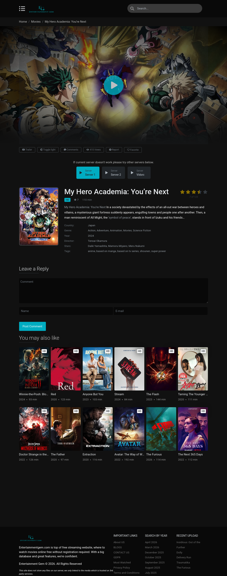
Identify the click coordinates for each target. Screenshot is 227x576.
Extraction (89, 454)
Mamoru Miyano (117, 245)
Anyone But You (93, 394)
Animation (116, 230)
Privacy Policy (122, 567)
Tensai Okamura (97, 240)
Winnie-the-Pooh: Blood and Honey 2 (34, 394)
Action (92, 230)
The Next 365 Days (190, 454)
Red (53, 394)
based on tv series (128, 251)
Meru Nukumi (137, 245)
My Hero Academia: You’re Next (85, 207)
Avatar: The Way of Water (129, 454)
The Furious (154, 454)
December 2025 (154, 552)
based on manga (106, 251)
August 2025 (152, 567)
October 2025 (153, 557)
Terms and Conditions (127, 572)
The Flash (152, 394)
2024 (91, 235)
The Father (58, 454)
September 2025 (154, 562)
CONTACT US (121, 552)
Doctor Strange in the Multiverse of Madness (34, 454)
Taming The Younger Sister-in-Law (193, 394)
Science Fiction (142, 230)
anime (91, 251)
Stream (119, 394)
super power (158, 251)
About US (119, 542)
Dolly (179, 552)
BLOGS (118, 547)
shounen (145, 251)
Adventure (103, 230)
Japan (91, 225)
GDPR (117, 557)
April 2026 (151, 542)
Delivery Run (183, 557)
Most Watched (122, 562)
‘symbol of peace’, (120, 217)
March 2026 (152, 547)
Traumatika (183, 562)
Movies (127, 230)
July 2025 (150, 572)
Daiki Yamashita (97, 245)
